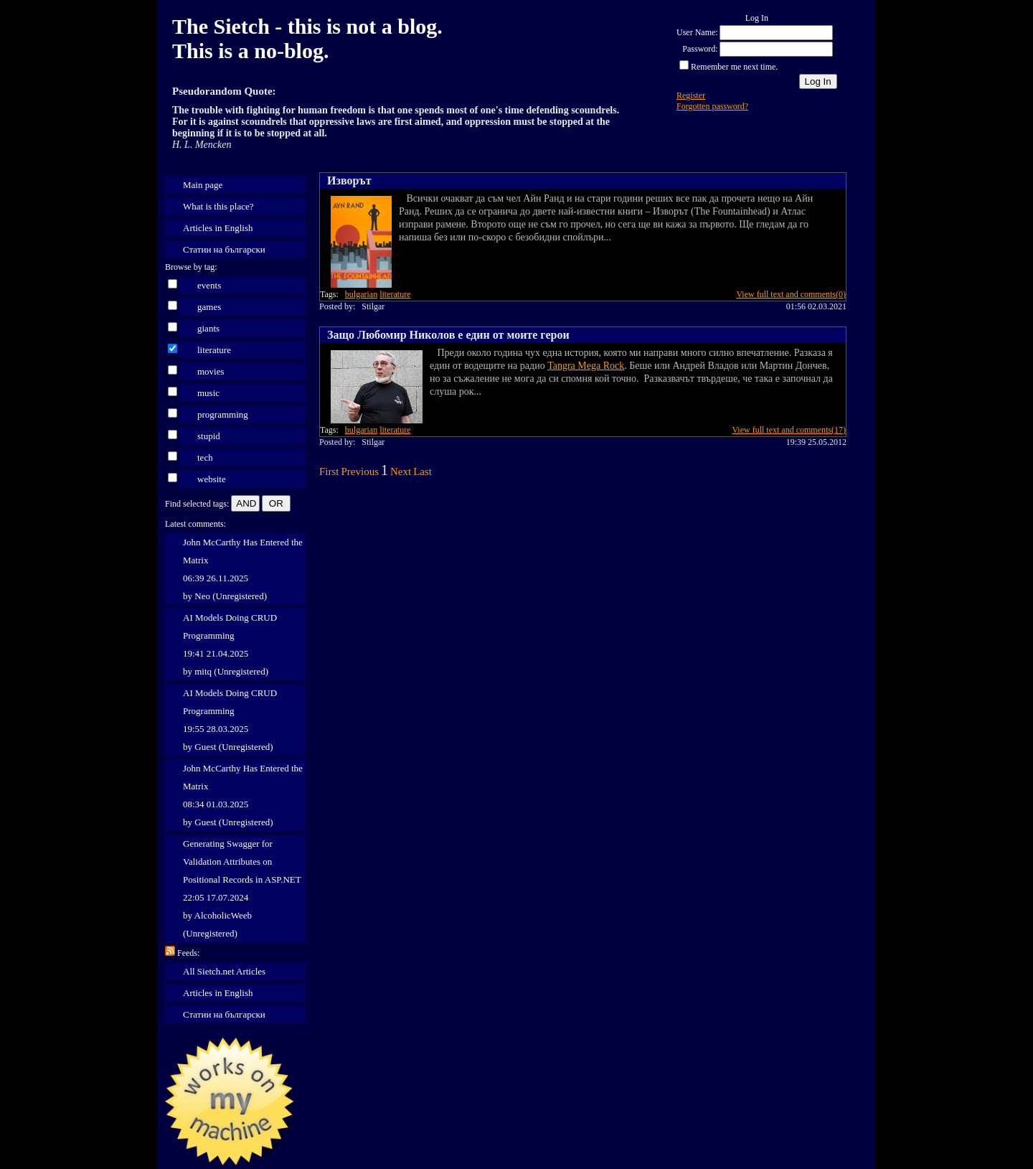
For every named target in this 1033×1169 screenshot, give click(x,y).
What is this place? (218, 206)
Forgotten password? (712, 106)
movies (211, 371)
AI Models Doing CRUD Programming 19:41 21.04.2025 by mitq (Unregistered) (230, 644)
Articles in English (218, 227)
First (329, 471)
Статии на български (224, 249)
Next (400, 471)
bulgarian (361, 294)
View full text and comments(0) (791, 294)
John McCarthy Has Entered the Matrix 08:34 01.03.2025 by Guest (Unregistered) (243, 795)
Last (422, 471)
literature (214, 349)
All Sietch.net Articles (224, 971)
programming (222, 414)
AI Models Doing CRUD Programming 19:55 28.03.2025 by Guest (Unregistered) (230, 719)
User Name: (697, 32)
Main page (202, 184)
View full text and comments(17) (789, 430)
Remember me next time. (734, 67)
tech (205, 457)
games (209, 306)
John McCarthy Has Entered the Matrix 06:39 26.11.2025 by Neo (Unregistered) (243, 569)
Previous (360, 471)
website (211, 479)
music (208, 393)
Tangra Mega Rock (585, 365)
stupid (208, 436)
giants (208, 328)
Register (690, 95)
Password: (699, 49)
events (209, 285)
